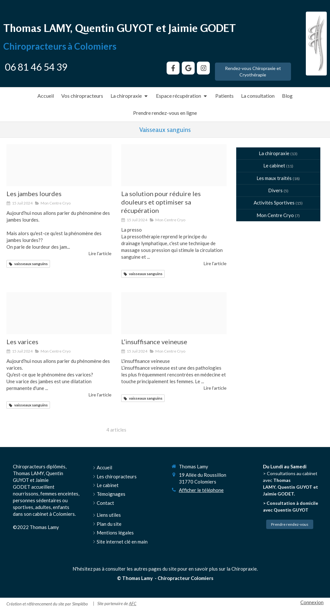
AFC (132, 603)
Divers (275, 190)
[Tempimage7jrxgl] (173, 165)
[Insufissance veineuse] (173, 313)
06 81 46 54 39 (36, 67)
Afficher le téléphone (201, 490)
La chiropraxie (274, 153)
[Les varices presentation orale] (59, 313)
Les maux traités (274, 178)
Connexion (312, 602)
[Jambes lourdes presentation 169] (59, 165)
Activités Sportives (274, 202)
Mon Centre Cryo (275, 215)
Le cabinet (274, 165)
